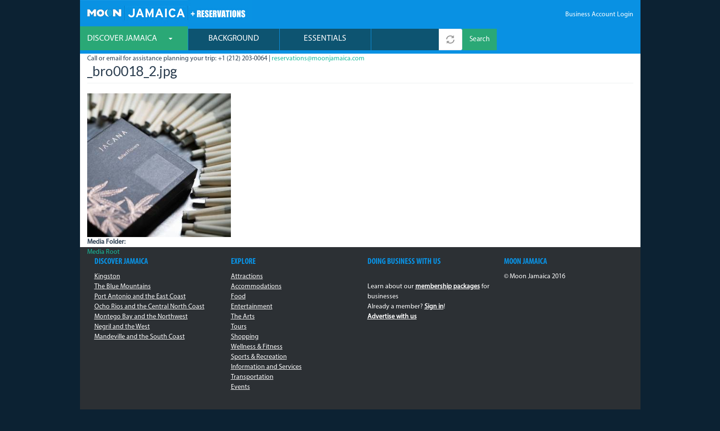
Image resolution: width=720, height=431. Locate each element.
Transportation (252, 377)
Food (238, 296)
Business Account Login (599, 14)
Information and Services (266, 367)
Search (479, 39)
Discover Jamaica (129, 38)
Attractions (247, 276)
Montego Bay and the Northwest (141, 316)
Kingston (107, 276)
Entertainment (252, 306)
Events (240, 387)
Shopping (245, 336)
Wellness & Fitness (257, 347)
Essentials (325, 38)
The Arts (243, 316)
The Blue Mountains (122, 286)
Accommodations (256, 286)
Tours (239, 326)
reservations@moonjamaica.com (318, 58)
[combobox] (405, 39)
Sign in (434, 306)
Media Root (103, 252)
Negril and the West (122, 326)
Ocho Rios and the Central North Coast (149, 306)
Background (233, 38)
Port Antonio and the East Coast (140, 296)
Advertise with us (392, 316)
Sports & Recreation (259, 357)
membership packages (447, 286)
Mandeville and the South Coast (139, 336)
